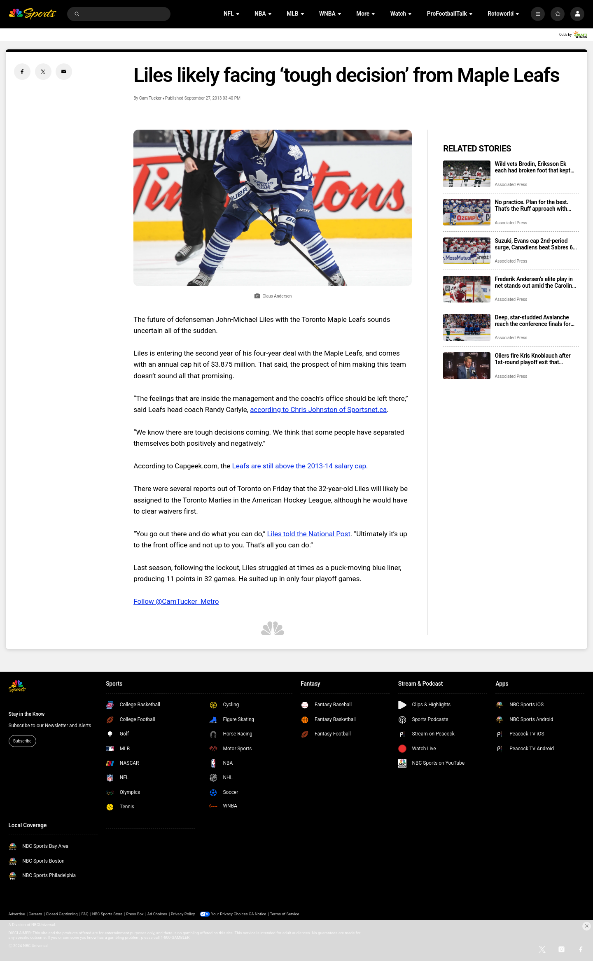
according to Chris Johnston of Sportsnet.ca (318, 409)
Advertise (17, 914)
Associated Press (511, 184)
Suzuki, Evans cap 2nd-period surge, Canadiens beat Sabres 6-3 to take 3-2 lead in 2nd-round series (536, 244)
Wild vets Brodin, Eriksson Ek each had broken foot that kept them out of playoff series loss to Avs (535, 167)
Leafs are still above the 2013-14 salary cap (299, 466)
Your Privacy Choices (229, 914)
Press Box (134, 914)
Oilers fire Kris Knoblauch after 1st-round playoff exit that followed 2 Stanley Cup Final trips (536, 358)
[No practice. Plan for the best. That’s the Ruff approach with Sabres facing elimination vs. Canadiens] (466, 212)
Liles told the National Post (308, 534)
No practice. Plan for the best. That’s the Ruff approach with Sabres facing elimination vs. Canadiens (531, 205)
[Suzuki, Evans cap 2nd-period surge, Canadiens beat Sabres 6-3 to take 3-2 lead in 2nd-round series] (466, 250)
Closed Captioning (61, 914)
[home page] (33, 14)
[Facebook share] (22, 71)
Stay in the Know (27, 714)
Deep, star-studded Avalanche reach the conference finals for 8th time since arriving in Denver (534, 320)
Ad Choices (157, 914)
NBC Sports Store (107, 914)
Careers (35, 914)
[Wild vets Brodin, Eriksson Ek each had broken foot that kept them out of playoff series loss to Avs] (466, 174)
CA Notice (257, 914)
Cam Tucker (150, 98)
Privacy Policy (183, 914)
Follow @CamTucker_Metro (176, 601)
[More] (538, 14)
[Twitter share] (43, 71)
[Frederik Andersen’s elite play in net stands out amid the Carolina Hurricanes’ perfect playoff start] (466, 289)
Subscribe (22, 741)
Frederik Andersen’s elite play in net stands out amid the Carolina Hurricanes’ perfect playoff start (535, 282)
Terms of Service (284, 914)
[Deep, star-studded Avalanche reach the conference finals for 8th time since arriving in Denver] (466, 327)
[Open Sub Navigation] (238, 14)
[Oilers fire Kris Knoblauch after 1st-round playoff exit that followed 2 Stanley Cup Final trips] (466, 365)
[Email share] (64, 71)
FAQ (85, 914)
